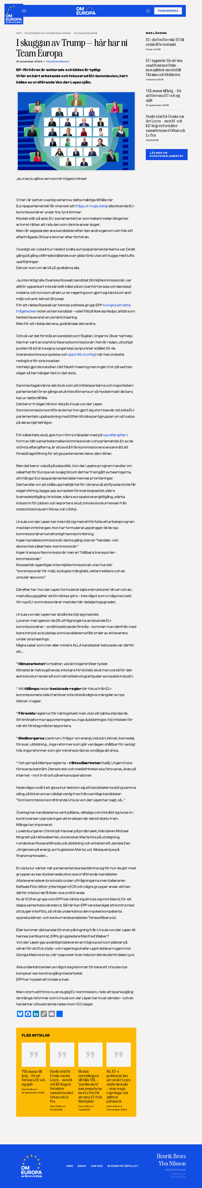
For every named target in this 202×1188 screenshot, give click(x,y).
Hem (19, 33)
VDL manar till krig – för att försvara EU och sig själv (33, 1077)
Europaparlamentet (85, 33)
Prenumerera (168, 10)
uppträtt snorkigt (82, 354)
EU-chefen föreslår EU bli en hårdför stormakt (165, 42)
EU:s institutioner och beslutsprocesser (48, 33)
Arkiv (82, 1166)
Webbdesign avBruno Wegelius (178, 1175)
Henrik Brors (29, 1089)
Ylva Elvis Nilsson (57, 61)
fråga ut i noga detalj (91, 206)
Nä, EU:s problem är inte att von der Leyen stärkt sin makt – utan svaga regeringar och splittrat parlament (119, 1086)
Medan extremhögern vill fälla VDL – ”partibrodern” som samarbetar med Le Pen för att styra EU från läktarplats (90, 1086)
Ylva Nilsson (172, 1163)
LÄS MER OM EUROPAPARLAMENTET (167, 154)
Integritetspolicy (123, 1166)
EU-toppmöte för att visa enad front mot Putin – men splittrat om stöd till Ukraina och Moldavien (164, 67)
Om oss (97, 1166)
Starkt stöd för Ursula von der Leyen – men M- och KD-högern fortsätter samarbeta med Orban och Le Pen (61, 1086)
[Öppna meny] (24, 11)
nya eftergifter (114, 435)
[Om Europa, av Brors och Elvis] (14, 13)
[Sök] (148, 11)
